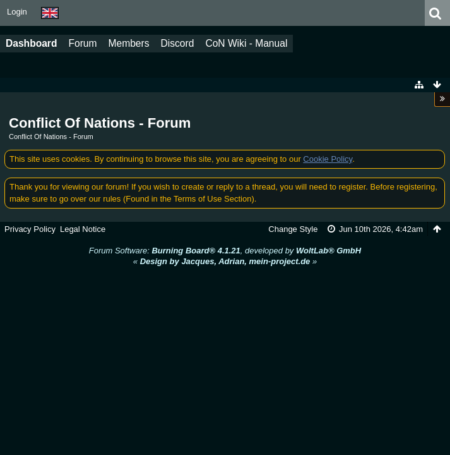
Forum (82, 43)
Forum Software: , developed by (225, 250)
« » (225, 261)
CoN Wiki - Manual (246, 43)
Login (17, 11)
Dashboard (31, 43)
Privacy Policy (30, 229)
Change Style (292, 229)
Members (129, 43)
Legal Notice (82, 229)
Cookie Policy (327, 159)
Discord (177, 43)
